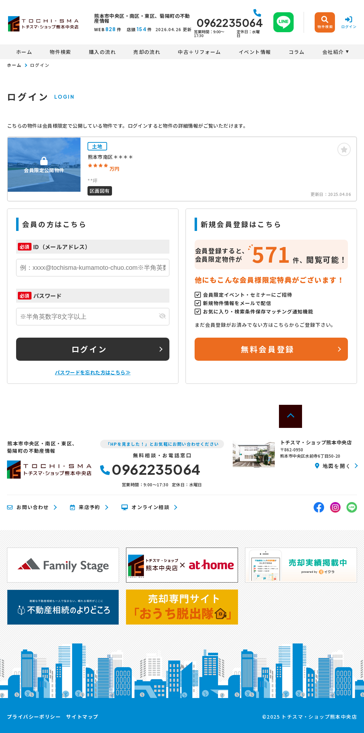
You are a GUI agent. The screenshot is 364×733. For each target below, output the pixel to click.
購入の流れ (102, 51)
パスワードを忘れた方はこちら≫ (93, 372)
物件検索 (60, 51)
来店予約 (85, 507)
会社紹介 (333, 51)
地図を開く (333, 466)
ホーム (24, 51)
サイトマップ (82, 716)
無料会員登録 (267, 348)
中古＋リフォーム (199, 51)
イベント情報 (255, 51)
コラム (297, 51)
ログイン (89, 348)
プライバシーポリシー (34, 716)
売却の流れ (146, 51)
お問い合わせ (28, 507)
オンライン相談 (145, 507)
